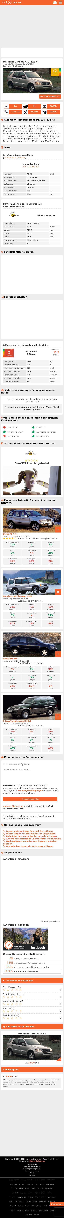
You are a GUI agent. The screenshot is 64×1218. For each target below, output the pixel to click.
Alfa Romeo (14, 1180)
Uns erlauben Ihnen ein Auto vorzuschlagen (29, 846)
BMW (29, 1180)
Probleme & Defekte (14, 157)
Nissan (28, 1201)
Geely (33, 1188)
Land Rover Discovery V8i (17, 596)
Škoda (36, 1214)
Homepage (32, 1164)
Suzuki (20, 1210)
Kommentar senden (30, 799)
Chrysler (13, 1184)
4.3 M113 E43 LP (31, 166)
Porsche (51, 1201)
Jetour (37, 1193)
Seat (45, 1206)
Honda (40, 1188)
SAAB (27, 1206)
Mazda (43, 1197)
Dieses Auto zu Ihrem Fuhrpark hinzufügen (29, 831)
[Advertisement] (32, 26)
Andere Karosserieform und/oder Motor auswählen (33, 838)
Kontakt (32, 1175)
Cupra (30, 1184)
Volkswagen (43, 1210)
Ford (27, 1188)
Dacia (41, 1184)
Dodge (14, 1188)
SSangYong (36, 1206)
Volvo (53, 1210)
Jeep (30, 1193)
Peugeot (42, 1201)
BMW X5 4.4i (10, 534)
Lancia (11, 1197)
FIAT (21, 1188)
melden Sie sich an (13, 806)
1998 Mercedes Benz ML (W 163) (32, 1033)
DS (36, 1184)
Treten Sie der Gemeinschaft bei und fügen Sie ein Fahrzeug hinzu (32, 408)
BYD (36, 1180)
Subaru (12, 1210)
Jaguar (23, 1193)
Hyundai (48, 1188)
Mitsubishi (19, 1201)
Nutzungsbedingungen (30, 790)
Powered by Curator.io (50, 920)
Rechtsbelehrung (32, 1171)
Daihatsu (50, 1184)
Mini (11, 1201)
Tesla (27, 1210)
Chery (42, 1180)
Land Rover (21, 1197)
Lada (49, 1193)
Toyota (34, 1210)
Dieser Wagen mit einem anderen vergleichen (31, 833)
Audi (23, 1180)
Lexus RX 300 (10, 658)
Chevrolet (51, 1180)
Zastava (28, 1214)
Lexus (30, 1197)
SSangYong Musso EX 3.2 (17, 721)
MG (36, 1197)
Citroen (22, 1184)
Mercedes (51, 1197)
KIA (43, 1193)
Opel (35, 1201)
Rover (20, 1206)
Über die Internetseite (32, 1167)
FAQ (32, 1173)
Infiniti (15, 1193)
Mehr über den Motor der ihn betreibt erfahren (31, 836)
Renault (13, 1206)
